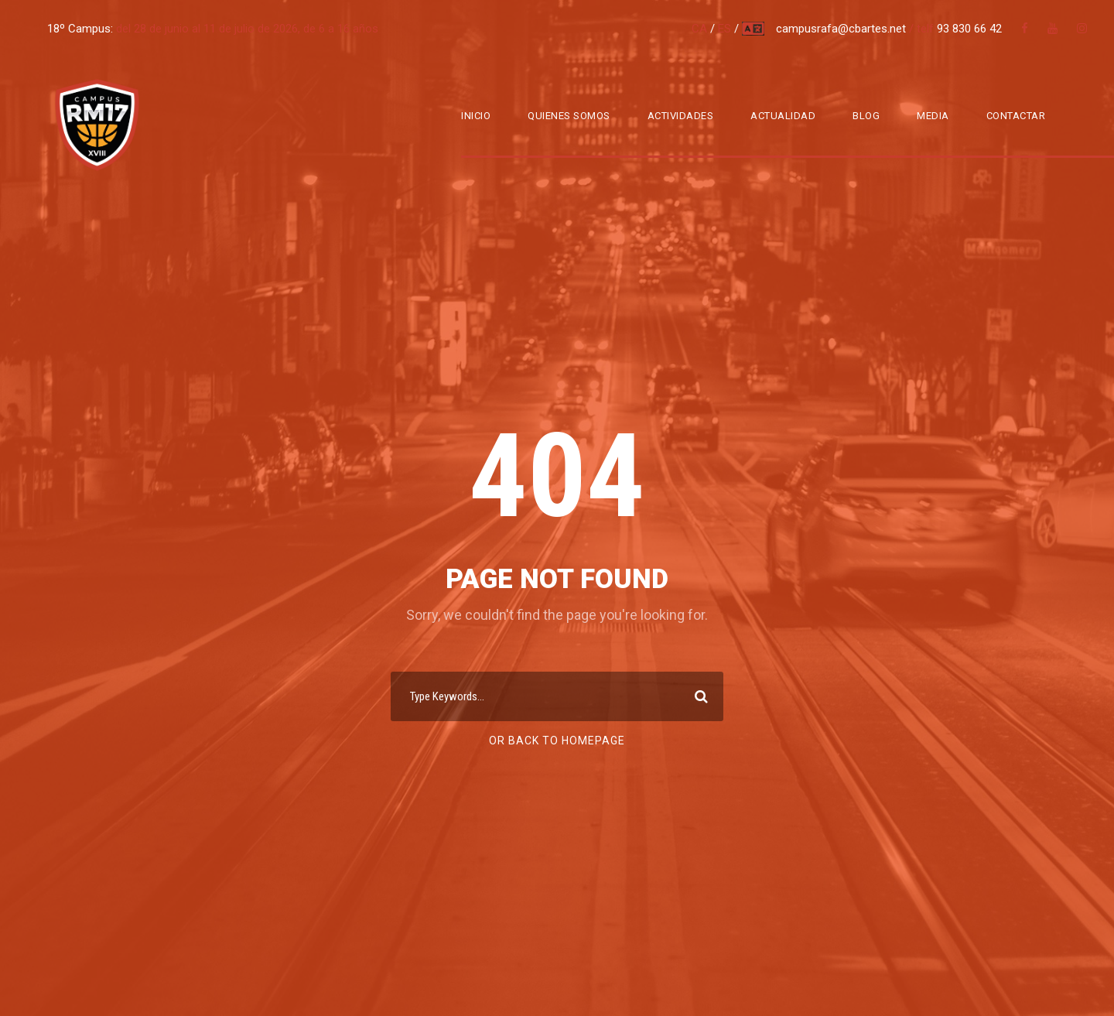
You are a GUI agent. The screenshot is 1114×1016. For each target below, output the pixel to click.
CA (699, 29)
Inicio (475, 115)
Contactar (1016, 115)
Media (933, 115)
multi (754, 29)
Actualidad (782, 115)
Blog (866, 115)
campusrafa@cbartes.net (842, 29)
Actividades (681, 115)
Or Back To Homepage (557, 740)
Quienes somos (569, 115)
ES (724, 29)
